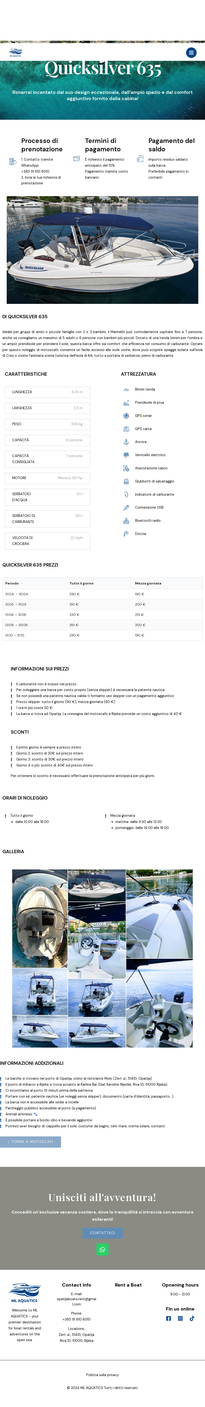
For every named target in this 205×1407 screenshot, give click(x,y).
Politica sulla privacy (102, 1375)
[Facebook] (168, 1318)
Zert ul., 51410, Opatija (76, 1335)
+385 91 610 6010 (77, 1319)
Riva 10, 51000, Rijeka (76, 1341)
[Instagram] (180, 1318)
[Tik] (192, 1318)
